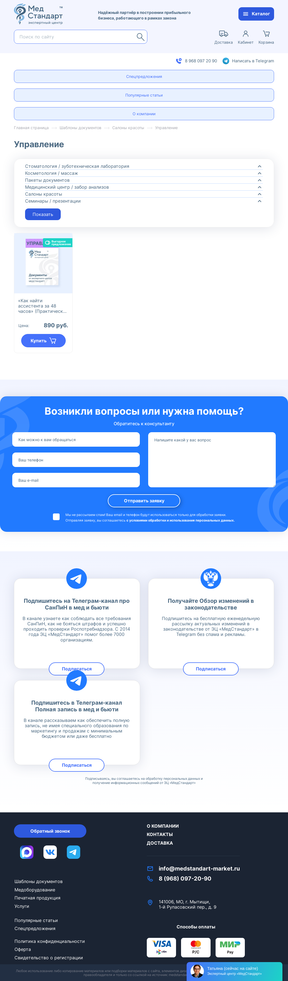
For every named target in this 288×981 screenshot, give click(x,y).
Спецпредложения (144, 76)
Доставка (160, 843)
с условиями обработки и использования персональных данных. (180, 520)
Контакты (160, 834)
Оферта (22, 949)
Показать (43, 214)
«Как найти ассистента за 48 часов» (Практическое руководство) (43, 306)
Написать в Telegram (253, 60)
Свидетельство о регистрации (48, 957)
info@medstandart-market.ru (199, 868)
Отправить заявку (144, 500)
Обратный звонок (50, 831)
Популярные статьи (144, 95)
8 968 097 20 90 (201, 60)
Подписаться (77, 669)
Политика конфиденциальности (49, 941)
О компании (144, 113)
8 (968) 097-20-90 (185, 878)
